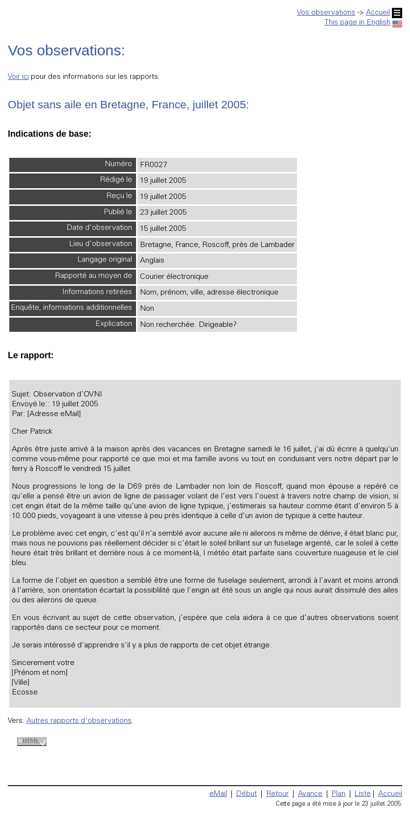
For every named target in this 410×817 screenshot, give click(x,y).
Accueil (384, 13)
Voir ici (18, 77)
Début (246, 794)
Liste (363, 794)
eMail (218, 794)
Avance (310, 794)
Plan (338, 794)
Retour (277, 794)
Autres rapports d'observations (79, 721)
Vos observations (326, 13)
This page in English (363, 22)
